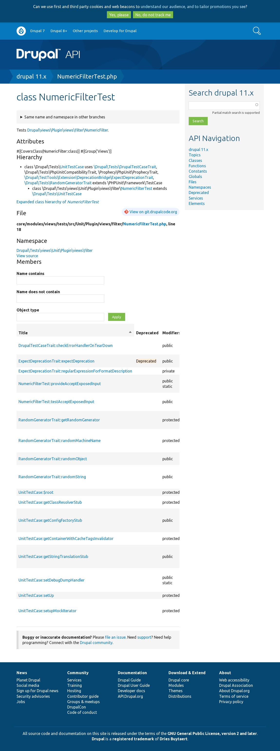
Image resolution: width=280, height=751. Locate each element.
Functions (197, 166)
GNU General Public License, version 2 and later (212, 733)
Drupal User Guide (134, 685)
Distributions (179, 696)
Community (78, 673)
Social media (28, 685)
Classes (195, 160)
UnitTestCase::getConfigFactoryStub (50, 520)
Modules (176, 685)
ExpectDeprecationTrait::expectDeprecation (56, 361)
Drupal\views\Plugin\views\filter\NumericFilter (67, 130)
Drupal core (178, 680)
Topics (195, 155)
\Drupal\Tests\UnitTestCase (57, 194)
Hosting (74, 691)
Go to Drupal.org (21, 31)
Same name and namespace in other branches (64, 117)
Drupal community (96, 642)
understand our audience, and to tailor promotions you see (193, 6)
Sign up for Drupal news (37, 691)
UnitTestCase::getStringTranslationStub (53, 556)
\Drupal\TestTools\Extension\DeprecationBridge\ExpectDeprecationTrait (88, 177)
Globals (195, 176)
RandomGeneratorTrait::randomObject (53, 459)
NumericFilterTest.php (87, 76)
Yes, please (119, 15)
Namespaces (200, 187)
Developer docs (131, 691)
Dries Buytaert (173, 739)
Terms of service (233, 696)
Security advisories (33, 696)
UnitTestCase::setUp (36, 595)
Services (196, 198)
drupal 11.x (31, 76)
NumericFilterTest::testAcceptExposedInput (56, 401)
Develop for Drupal (120, 31)
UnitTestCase (72, 167)
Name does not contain (38, 292)
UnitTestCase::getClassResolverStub (50, 502)
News (22, 673)
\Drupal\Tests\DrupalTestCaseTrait (125, 167)
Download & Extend (186, 673)
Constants (198, 171)
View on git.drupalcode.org (153, 212)
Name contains (30, 273)
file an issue (115, 637)
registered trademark (133, 739)
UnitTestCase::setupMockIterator (47, 611)
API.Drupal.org (130, 696)
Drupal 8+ (58, 31)
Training (74, 685)
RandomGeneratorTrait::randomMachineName (60, 440)
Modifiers (171, 333)
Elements (197, 203)
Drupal (98, 739)
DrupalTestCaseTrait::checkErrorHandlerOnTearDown (66, 345)
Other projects (85, 31)
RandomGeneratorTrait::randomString (52, 477)
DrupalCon (76, 707)
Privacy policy (231, 701)
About (225, 673)
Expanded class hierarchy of (58, 202)
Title (75, 333)
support (144, 637)
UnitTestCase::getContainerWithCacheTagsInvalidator (66, 538)
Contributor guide (83, 696)
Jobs (21, 701)
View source (27, 256)
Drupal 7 (37, 31)
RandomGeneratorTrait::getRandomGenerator (59, 420)
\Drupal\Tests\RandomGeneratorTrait (58, 183)
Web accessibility (234, 680)
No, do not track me (153, 15)
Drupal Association (236, 685)
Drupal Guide (129, 680)
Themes (175, 691)
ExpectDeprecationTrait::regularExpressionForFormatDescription (75, 371)
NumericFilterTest (136, 188)
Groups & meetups (83, 701)
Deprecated (199, 192)
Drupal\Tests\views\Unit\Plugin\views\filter (55, 250)
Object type (28, 310)
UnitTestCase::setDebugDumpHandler (51, 580)
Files (192, 182)
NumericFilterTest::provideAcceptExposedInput (60, 383)
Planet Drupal (28, 680)
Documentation (132, 673)
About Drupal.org (234, 691)
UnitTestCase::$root (36, 492)
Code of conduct (82, 712)
